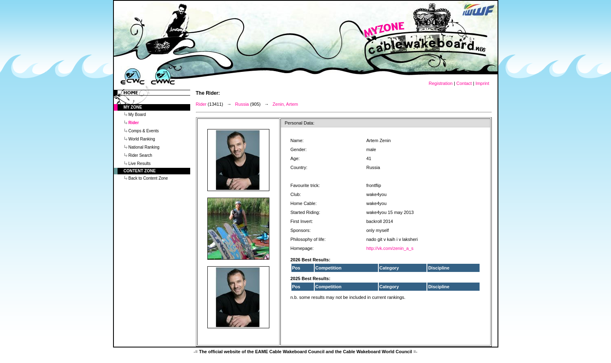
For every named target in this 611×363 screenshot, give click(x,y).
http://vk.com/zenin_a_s (390, 248)
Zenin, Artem (285, 104)
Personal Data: (300, 122)
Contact (464, 83)
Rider (201, 104)
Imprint (482, 83)
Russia (242, 104)
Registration (441, 83)
